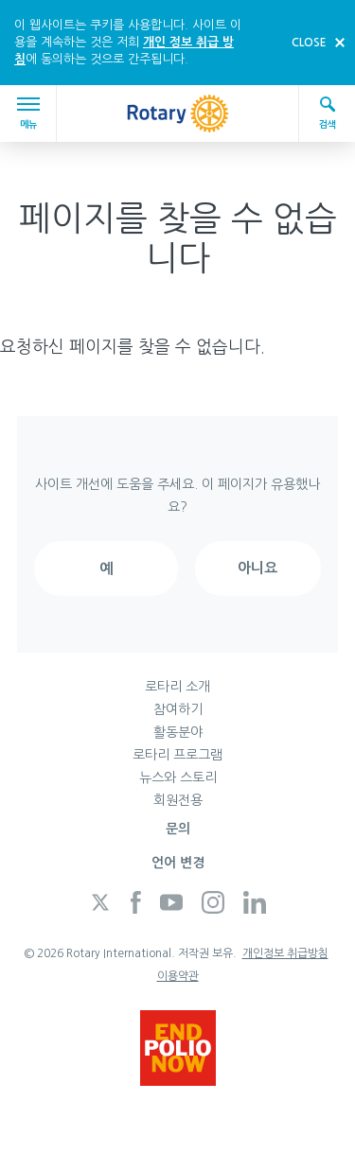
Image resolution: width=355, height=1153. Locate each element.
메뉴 (31, 113)
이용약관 (178, 976)
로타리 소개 (177, 686)
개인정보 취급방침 (285, 953)
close (309, 42)
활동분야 (178, 732)
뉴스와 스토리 (178, 777)
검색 (327, 112)
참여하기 (178, 709)
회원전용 (178, 800)
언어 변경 (177, 862)
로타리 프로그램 (177, 754)
